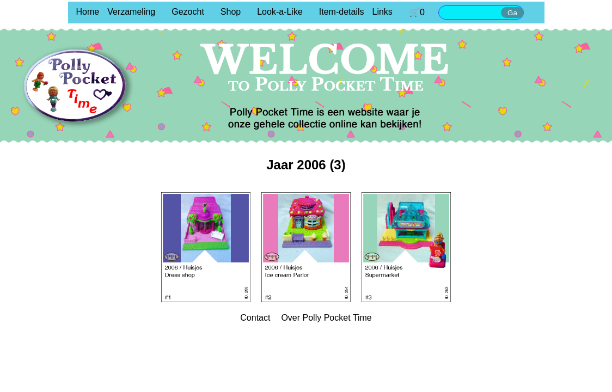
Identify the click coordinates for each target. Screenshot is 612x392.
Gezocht (188, 11)
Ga (512, 13)
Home (88, 11)
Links (382, 11)
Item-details (341, 11)
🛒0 (417, 12)
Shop (231, 11)
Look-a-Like (280, 11)
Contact (255, 317)
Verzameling (131, 11)
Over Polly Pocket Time (326, 317)
